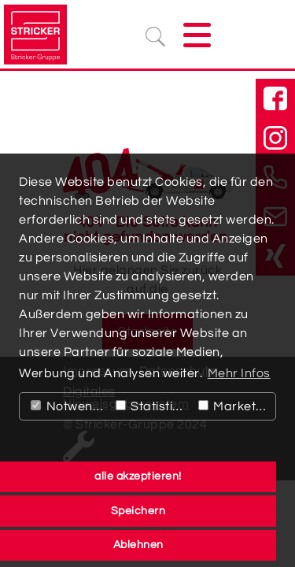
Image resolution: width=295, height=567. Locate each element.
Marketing (236, 406)
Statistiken (153, 406)
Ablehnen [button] (138, 544)
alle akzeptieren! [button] (138, 476)
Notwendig (70, 406)
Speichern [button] (138, 511)
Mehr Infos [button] (239, 373)
